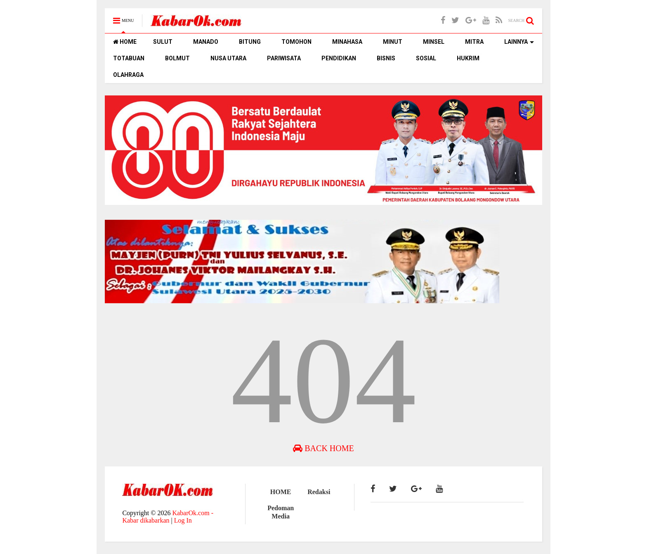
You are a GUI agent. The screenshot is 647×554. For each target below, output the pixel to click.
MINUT (392, 41)
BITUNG (250, 41)
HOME (125, 41)
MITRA (474, 41)
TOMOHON (296, 41)
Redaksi (318, 491)
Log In (183, 520)
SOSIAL (426, 58)
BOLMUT (177, 58)
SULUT (162, 41)
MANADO (205, 41)
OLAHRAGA (128, 74)
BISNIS (386, 58)
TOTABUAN (128, 58)
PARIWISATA (284, 58)
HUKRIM (468, 58)
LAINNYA (519, 41)
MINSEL (433, 41)
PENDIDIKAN (338, 58)
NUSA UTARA (228, 58)
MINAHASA (347, 41)
